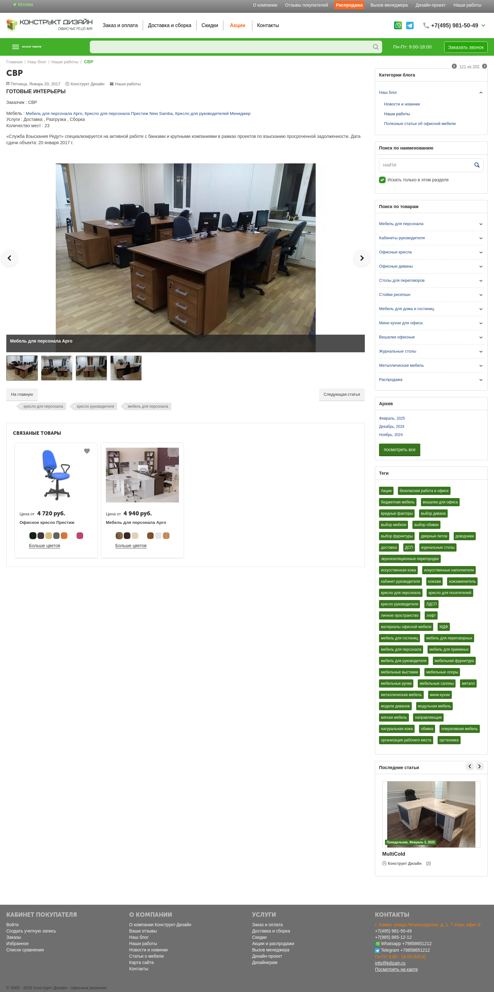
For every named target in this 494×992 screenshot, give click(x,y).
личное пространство (399, 615)
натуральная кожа (397, 729)
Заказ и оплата (120, 25)
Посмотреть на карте (396, 969)
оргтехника (449, 740)
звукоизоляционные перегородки (410, 559)
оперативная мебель (459, 729)
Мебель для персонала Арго (53, 113)
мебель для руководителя (403, 661)
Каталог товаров (45, 46)
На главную (22, 394)
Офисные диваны (396, 266)
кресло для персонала (43, 406)
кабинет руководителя (400, 581)
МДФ (443, 627)
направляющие (428, 717)
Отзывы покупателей (306, 5)
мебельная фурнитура (454, 661)
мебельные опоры (442, 672)
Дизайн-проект (430, 5)
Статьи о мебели (146, 956)
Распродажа (349, 5)
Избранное (17, 943)
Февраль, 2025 (392, 418)
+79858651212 (417, 943)
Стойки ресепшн (394, 294)
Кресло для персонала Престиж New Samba (124, 113)
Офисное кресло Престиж (46, 522)
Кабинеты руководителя (402, 237)
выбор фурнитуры (397, 536)
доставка (389, 547)
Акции (237, 25)
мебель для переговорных (449, 638)
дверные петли (434, 536)
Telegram (390, 950)
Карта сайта (141, 962)
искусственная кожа (398, 570)
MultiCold (393, 854)
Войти (12, 924)
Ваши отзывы (143, 930)
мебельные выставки (399, 672)
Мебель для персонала (401, 223)
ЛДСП (431, 604)
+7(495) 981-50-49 (393, 930)
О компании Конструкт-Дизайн (160, 924)
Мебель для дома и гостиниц (406, 308)
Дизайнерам (264, 962)
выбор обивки (426, 525)
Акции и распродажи (273, 943)
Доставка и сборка (170, 25)
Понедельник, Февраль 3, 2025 (411, 842)
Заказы (13, 937)
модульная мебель (434, 706)
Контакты (268, 25)
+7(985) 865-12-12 (393, 937)
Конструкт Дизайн (402, 863)
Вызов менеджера (389, 5)
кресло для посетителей (449, 593)
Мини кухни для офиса (400, 322)
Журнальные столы (397, 351)
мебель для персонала (148, 406)
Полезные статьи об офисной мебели (420, 123)
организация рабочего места (406, 740)
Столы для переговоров (401, 280)
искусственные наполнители (449, 570)
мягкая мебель (394, 717)
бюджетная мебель (398, 502)
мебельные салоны (437, 683)
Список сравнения (25, 949)
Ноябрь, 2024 (391, 435)
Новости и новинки (402, 104)
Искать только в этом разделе (414, 179)
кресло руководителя (95, 406)
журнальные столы (438, 547)
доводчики (465, 536)
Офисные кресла (395, 252)
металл (468, 683)
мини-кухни (440, 695)
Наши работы (467, 5)
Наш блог (388, 92)
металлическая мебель (401, 695)
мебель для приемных (448, 649)
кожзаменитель (462, 581)
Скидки (210, 25)
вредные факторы (397, 513)
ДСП (409, 547)
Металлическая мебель (401, 365)
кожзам (434, 581)
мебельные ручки (396, 683)
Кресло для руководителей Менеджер (205, 113)
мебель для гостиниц (399, 638)
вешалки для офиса (440, 502)
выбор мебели (393, 525)
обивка (427, 729)
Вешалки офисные (397, 337)
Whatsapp (391, 943)
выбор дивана (433, 513)
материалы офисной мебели (406, 627)
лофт (431, 615)
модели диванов (395, 706)
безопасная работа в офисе (424, 491)
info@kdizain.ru (390, 963)
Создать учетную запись (31, 930)
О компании (265, 5)
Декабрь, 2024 (391, 426)
